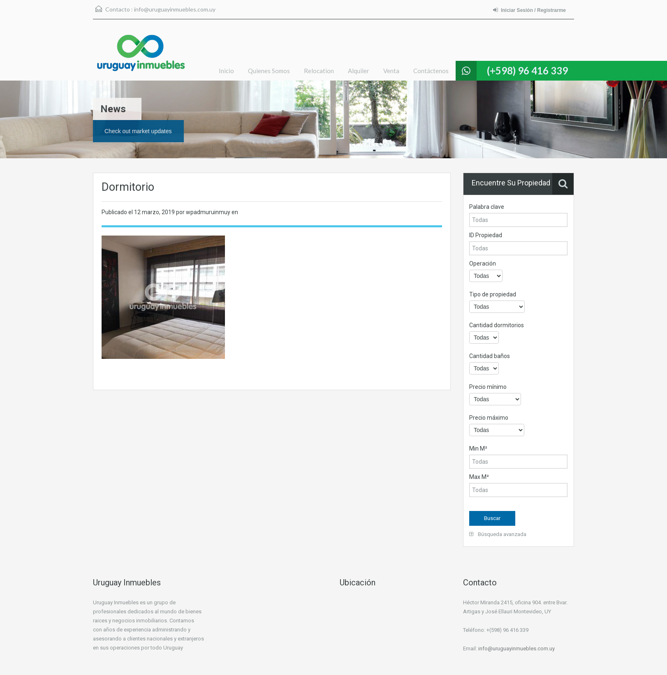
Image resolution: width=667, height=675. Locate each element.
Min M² (478, 448)
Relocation (319, 70)
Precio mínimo (488, 387)
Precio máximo (488, 417)
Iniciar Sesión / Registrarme (529, 10)
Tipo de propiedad (492, 294)
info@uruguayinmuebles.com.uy (174, 9)
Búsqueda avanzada (497, 534)
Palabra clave (486, 206)
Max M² (479, 477)
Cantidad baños (489, 356)
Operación (482, 263)
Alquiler (358, 70)
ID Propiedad (485, 235)
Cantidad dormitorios (496, 325)
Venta (391, 70)
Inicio (226, 70)
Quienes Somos (269, 70)
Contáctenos (431, 70)
